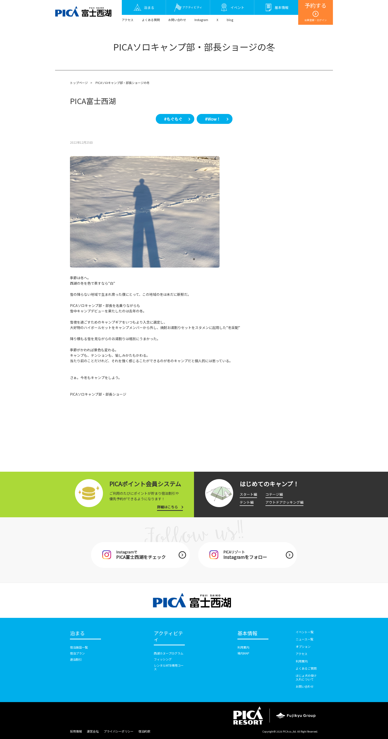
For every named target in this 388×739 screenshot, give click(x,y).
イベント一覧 (305, 632)
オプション (303, 646)
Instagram (201, 20)
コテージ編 (274, 494)
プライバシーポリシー (118, 731)
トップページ (79, 83)
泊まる (77, 633)
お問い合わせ (177, 20)
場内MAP (243, 653)
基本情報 (247, 633)
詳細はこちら (167, 506)
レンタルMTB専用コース (169, 667)
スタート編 (248, 494)
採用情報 (76, 731)
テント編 (247, 502)
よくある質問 (151, 20)
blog (230, 20)
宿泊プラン (77, 653)
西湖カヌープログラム (168, 653)
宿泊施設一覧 (79, 647)
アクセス (127, 20)
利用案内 (243, 647)
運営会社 (93, 731)
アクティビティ (168, 636)
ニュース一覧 (304, 639)
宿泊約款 (144, 731)
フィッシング (163, 659)
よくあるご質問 (306, 668)
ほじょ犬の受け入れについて (306, 677)
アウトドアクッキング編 (284, 502)
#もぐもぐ (173, 119)
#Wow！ (213, 119)
